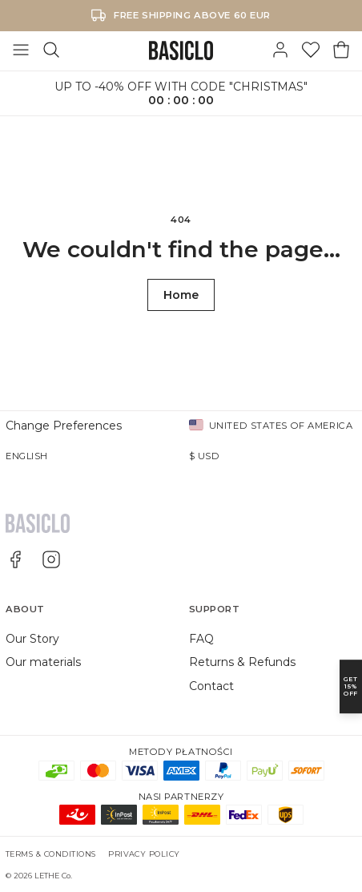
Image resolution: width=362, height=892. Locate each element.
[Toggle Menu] (20, 50)
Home (181, 295)
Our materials (43, 662)
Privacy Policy (144, 854)
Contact (211, 686)
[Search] (51, 50)
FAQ (201, 639)
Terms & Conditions (51, 854)
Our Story (32, 639)
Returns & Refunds (242, 662)
